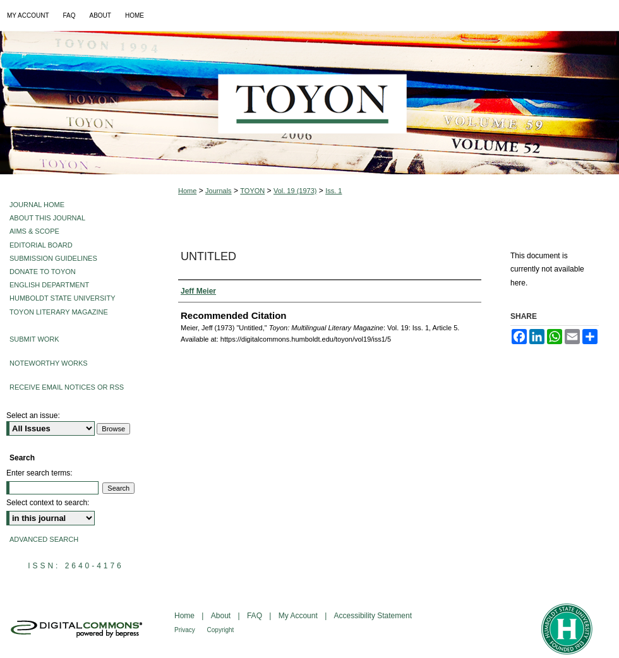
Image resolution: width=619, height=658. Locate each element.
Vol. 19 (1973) (295, 190)
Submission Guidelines (53, 258)
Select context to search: (47, 502)
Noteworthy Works (48, 363)
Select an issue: (33, 415)
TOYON (252, 190)
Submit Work (34, 339)
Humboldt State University (62, 298)
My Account (299, 615)
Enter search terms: (39, 473)
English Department (49, 285)
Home (187, 190)
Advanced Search (43, 539)
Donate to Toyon (42, 271)
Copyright (220, 629)
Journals (218, 190)
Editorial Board (41, 245)
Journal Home (36, 204)
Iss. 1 (333, 190)
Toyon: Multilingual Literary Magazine (309, 102)
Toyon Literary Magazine (58, 312)
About (222, 615)
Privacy (185, 629)
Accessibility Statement (373, 615)
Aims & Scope (34, 231)
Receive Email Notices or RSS (66, 387)
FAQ (255, 615)
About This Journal (47, 218)
